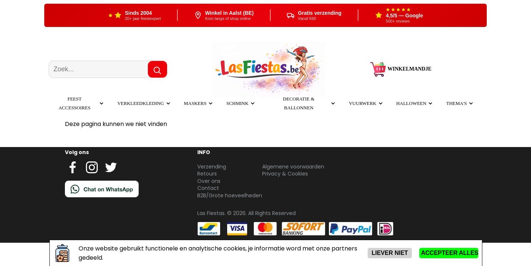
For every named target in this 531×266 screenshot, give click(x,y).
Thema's (456, 103)
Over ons (209, 181)
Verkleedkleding (140, 103)
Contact (208, 188)
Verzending (211, 166)
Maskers (195, 103)
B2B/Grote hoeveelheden (229, 195)
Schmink (237, 103)
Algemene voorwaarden (293, 166)
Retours (207, 173)
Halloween (411, 103)
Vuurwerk (362, 103)
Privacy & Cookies (285, 173)
